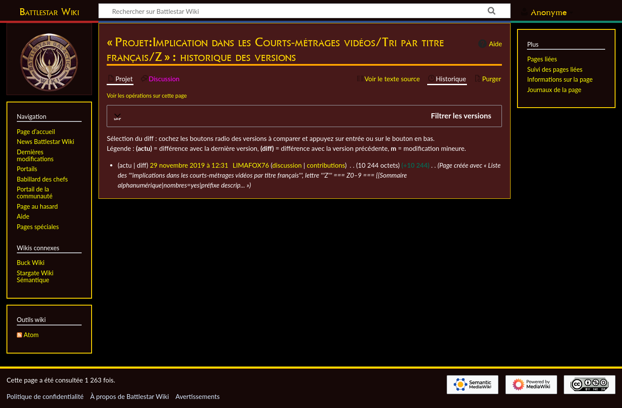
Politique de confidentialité (44, 396)
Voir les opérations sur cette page (147, 95)
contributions (326, 165)
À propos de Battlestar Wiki (129, 396)
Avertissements (197, 396)
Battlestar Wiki (49, 12)
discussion (286, 165)
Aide (489, 43)
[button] (304, 116)
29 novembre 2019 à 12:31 (189, 165)
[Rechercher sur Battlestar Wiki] (304, 11)
